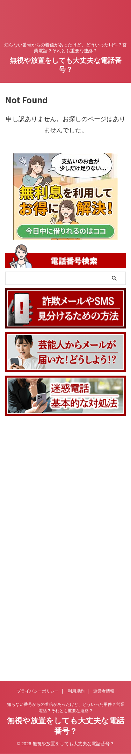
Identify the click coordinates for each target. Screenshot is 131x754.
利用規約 (76, 450)
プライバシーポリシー (38, 450)
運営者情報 (103, 450)
